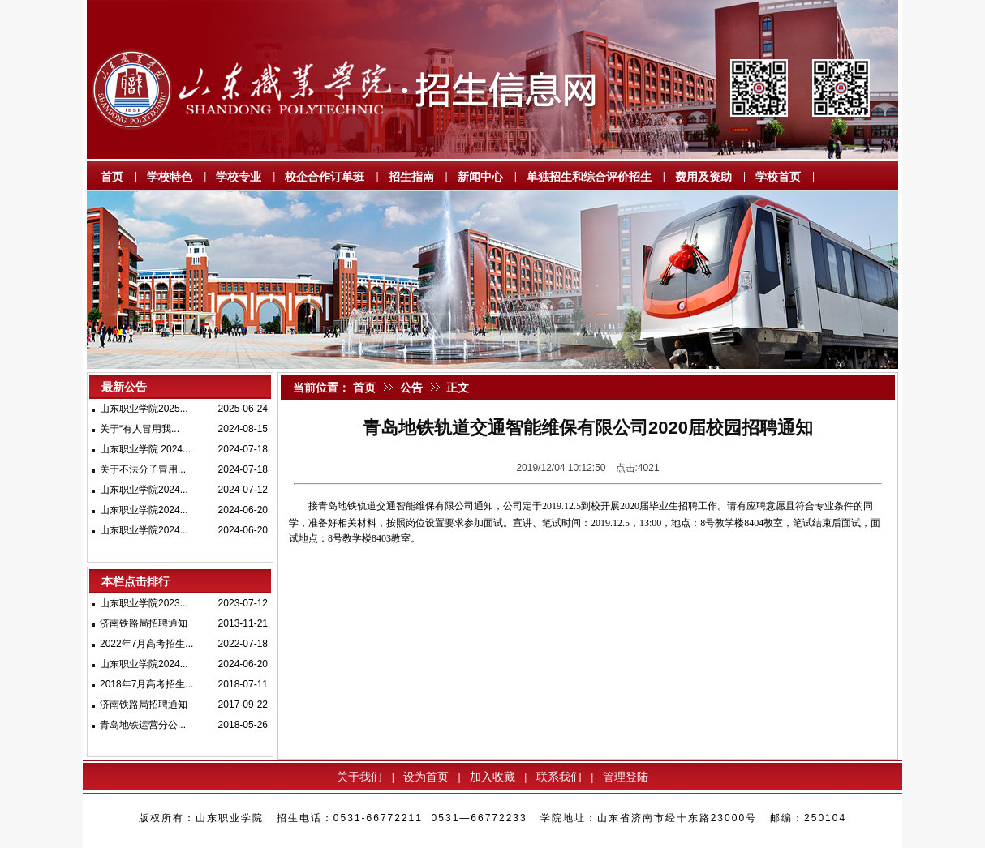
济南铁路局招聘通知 (143, 623)
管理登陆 (625, 776)
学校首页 (778, 176)
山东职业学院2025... (144, 408)
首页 (112, 176)
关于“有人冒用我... (139, 429)
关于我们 (359, 776)
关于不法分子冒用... (143, 469)
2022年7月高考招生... (146, 643)
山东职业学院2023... (144, 603)
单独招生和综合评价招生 (589, 176)
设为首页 (426, 776)
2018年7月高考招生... (146, 684)
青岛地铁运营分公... (143, 724)
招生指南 (411, 176)
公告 (411, 387)
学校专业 (238, 176)
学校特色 (169, 176)
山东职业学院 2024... (145, 449)
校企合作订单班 (324, 176)
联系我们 (559, 776)
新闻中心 (480, 176)
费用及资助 (703, 176)
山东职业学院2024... (144, 489)
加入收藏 (492, 776)
